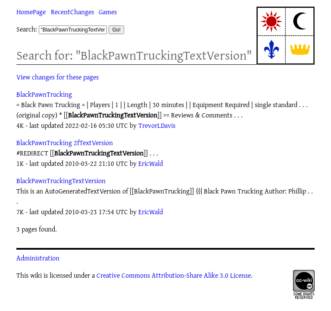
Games (108, 11)
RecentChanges (72, 11)
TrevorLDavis (156, 125)
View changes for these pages (57, 77)
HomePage (31, 11)
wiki (36, 275)
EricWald (150, 163)
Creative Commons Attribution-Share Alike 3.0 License (174, 275)
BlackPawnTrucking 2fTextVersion (64, 142)
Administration (37, 258)
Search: (26, 29)
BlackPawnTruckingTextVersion (61, 180)
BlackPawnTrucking (44, 94)
